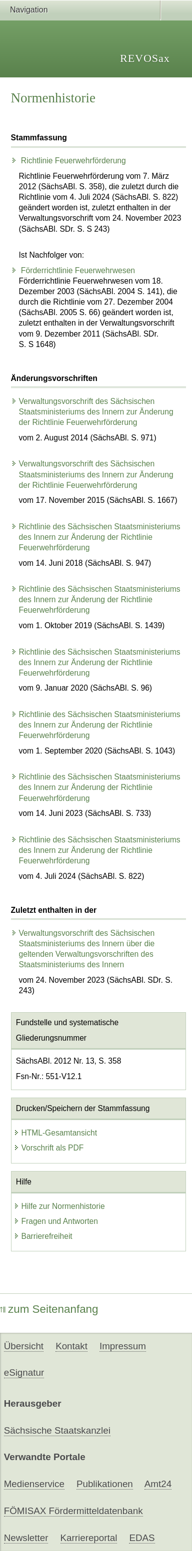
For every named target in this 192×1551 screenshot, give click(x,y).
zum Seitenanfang (49, 1309)
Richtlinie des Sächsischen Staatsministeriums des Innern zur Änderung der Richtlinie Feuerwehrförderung (95, 537)
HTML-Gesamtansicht (56, 1133)
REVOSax (145, 58)
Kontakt (72, 1346)
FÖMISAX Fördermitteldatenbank (73, 1511)
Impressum (123, 1346)
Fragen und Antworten (56, 1221)
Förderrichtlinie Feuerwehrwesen (73, 270)
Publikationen (104, 1484)
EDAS (141, 1538)
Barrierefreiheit (43, 1236)
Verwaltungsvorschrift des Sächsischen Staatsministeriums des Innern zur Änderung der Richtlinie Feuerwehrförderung (92, 411)
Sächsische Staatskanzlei (57, 1430)
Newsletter (26, 1538)
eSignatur (24, 1372)
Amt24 (158, 1484)
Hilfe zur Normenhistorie (59, 1206)
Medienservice (34, 1484)
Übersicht (24, 1346)
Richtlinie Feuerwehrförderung (68, 160)
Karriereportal (89, 1538)
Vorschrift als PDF (49, 1148)
